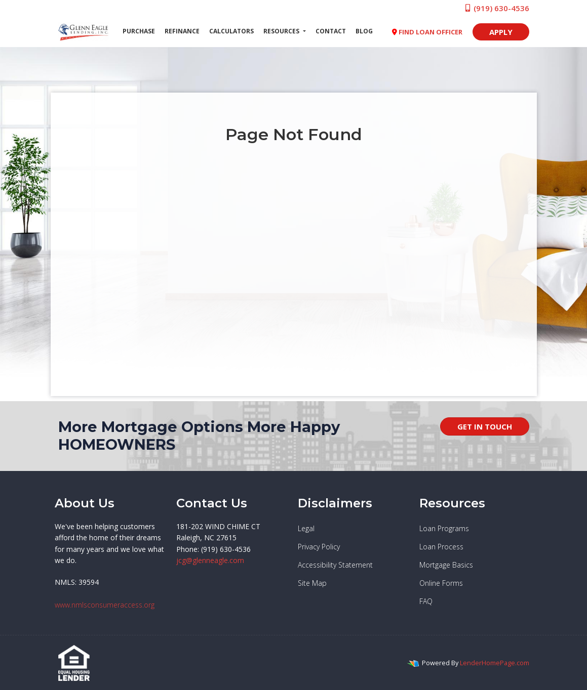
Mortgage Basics (446, 565)
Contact (331, 31)
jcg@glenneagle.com (210, 560)
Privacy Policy (319, 546)
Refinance (182, 31)
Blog (364, 31)
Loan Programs (444, 528)
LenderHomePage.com (494, 662)
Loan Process (441, 546)
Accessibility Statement (335, 565)
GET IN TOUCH (484, 426)
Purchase (139, 31)
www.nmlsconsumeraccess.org (104, 605)
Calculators (231, 31)
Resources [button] (282, 31)
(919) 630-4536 (496, 8)
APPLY (501, 32)
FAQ (426, 601)
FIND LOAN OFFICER (427, 31)
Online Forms (441, 583)
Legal (306, 528)
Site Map (312, 583)
